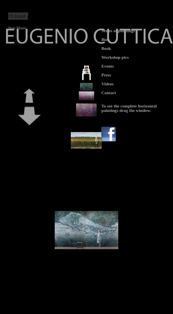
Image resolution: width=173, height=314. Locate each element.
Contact (108, 93)
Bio (104, 39)
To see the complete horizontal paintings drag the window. (129, 108)
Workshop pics (115, 57)
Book (106, 48)
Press (106, 75)
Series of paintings (118, 31)
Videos (107, 84)
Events (107, 66)
